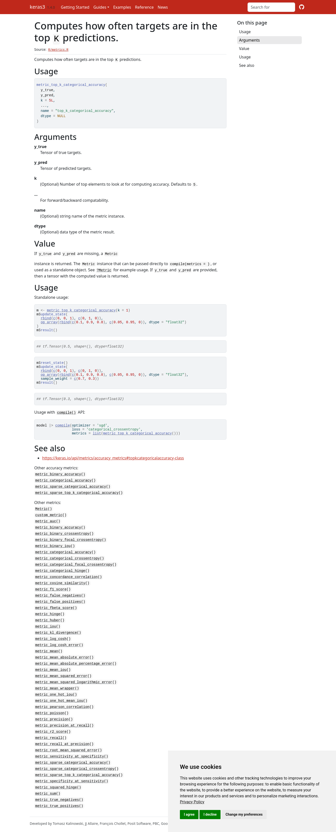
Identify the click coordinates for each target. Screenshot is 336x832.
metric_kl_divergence (56, 636)
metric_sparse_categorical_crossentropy (74, 767)
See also (246, 65)
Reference (144, 7)
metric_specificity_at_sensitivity (69, 779)
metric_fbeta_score (54, 613)
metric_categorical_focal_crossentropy (73, 571)
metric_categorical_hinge (60, 577)
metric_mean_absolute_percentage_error (73, 666)
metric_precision (51, 720)
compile (62, 434)
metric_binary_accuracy (58, 484)
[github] (301, 7)
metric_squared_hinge (56, 785)
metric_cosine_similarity (60, 589)
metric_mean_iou (50, 672)
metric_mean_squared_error (61, 678)
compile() (66, 420)
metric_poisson (49, 714)
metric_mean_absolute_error (62, 660)
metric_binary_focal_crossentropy (68, 547)
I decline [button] (210, 814)
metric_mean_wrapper (55, 690)
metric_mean (46, 654)
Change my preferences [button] (243, 814)
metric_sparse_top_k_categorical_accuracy (76, 502)
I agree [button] (189, 814)
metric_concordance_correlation (66, 583)
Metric (41, 518)
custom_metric (48, 524)
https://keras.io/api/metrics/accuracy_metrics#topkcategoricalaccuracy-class (113, 468)
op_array (49, 323)
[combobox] (271, 7)
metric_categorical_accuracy (63, 490)
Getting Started (75, 7)
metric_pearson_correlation (62, 708)
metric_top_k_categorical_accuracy (81, 308)
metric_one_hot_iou (54, 696)
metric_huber (47, 625)
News (163, 7)
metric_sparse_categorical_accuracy (70, 496)
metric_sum (45, 791)
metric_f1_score (50, 595)
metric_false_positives (58, 607)
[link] (192, 802)
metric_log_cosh (50, 642)
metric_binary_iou (53, 553)
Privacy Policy (192, 802)
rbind (46, 318)
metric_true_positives (57, 803)
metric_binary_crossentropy (62, 541)
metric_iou (45, 631)
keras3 (37, 6)
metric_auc (45, 530)
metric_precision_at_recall (62, 726)
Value (244, 48)
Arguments (249, 40)
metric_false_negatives (58, 601)
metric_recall (48, 737)
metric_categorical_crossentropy (67, 565)
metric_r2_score (50, 732)
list (97, 443)
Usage (245, 31)
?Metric (104, 268)
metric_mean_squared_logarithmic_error (73, 684)
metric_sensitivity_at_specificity (69, 755)
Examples (122, 7)
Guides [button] (99, 7)
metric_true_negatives (57, 797)
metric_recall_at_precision (62, 743)
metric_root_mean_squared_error (66, 749)
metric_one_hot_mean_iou (59, 702)
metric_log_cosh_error (57, 648)
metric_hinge (47, 619)
